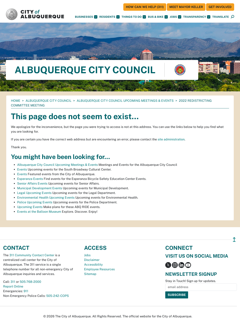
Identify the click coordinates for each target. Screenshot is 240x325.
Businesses (86, 17)
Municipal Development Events (39, 188)
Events (22, 169)
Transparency (196, 17)
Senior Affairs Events (32, 183)
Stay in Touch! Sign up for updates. (190, 281)
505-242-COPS (57, 296)
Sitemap (90, 274)
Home (15, 101)
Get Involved (220, 7)
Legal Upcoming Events (34, 193)
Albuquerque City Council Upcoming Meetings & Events (125, 101)
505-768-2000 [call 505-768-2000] (30, 282)
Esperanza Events (30, 179)
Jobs (175, 17)
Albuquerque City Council (48, 101)
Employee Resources (99, 269)
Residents (109, 17)
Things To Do (134, 17)
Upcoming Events (30, 207)
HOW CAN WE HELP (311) (145, 7)
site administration (171, 139)
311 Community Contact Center (31, 255)
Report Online (13, 286)
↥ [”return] (234, 239)
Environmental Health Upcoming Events (46, 197)
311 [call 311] (13, 282)
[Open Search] (232, 17)
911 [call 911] (26, 291)
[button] (220, 17)
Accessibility (93, 264)
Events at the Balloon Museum (39, 211)
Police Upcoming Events (34, 202)
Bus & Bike (158, 17)
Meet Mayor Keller (186, 7)
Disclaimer (92, 260)
